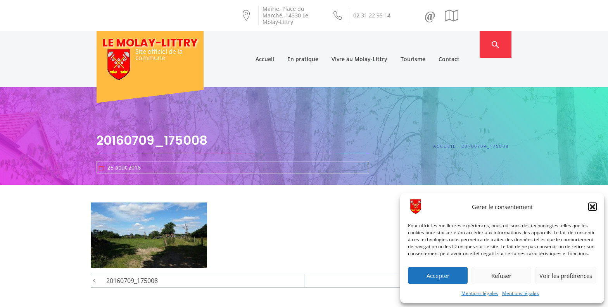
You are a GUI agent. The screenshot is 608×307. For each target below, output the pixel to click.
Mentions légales (479, 293)
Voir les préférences (565, 276)
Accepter (438, 276)
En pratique (317, 44)
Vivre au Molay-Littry (374, 44)
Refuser (501, 276)
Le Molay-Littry (150, 42)
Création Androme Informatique (233, 296)
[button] (592, 207)
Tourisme (427, 44)
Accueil (279, 44)
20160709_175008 (132, 252)
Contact (463, 44)
